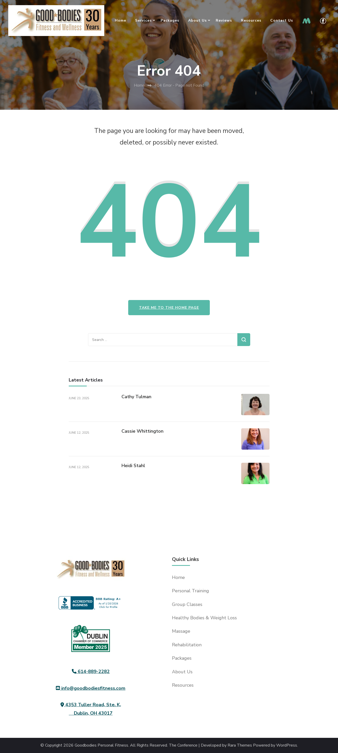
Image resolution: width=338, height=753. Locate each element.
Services (143, 20)
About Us (197, 20)
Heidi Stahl (133, 465)
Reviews (224, 20)
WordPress (286, 745)
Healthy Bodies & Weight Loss (204, 618)
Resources (251, 20)
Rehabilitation (187, 645)
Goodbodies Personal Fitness (101, 745)
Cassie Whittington (142, 431)
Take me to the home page (169, 307)
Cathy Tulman (136, 397)
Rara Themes (240, 745)
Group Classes (187, 604)
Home (120, 20)
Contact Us (281, 20)
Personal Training (190, 591)
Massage (181, 631)
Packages (170, 20)
